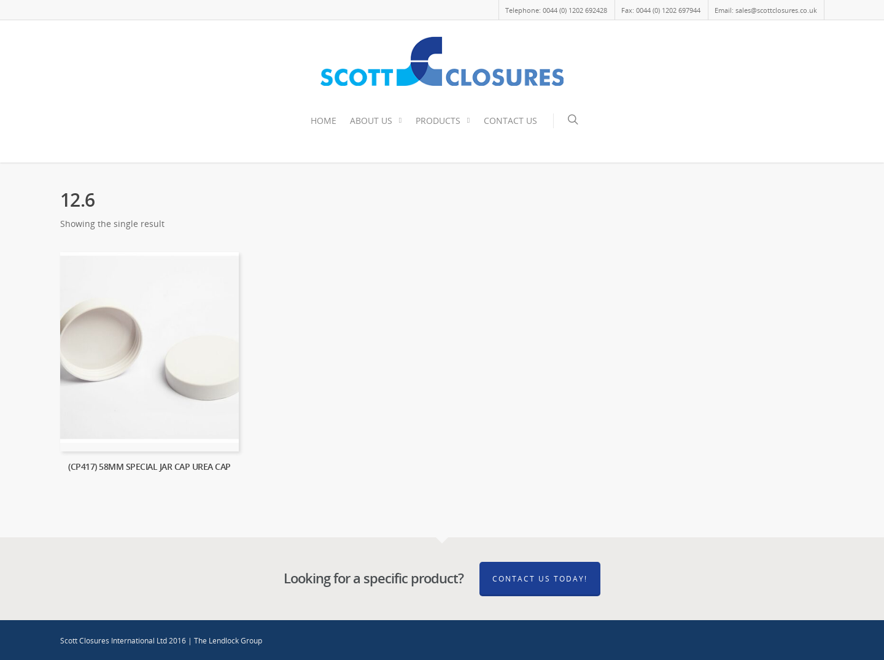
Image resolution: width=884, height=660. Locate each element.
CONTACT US (510, 120)
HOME (323, 120)
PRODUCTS (443, 121)
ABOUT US (376, 121)
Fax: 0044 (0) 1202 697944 (660, 10)
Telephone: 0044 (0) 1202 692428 (556, 10)
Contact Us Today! (539, 579)
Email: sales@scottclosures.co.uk (766, 10)
